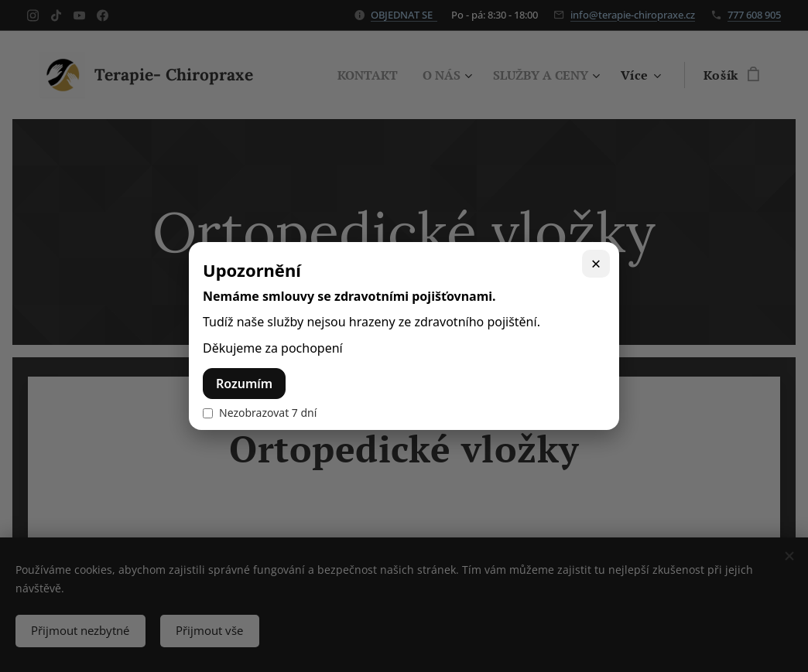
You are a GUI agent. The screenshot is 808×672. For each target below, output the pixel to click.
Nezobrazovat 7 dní (260, 413)
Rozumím (244, 383)
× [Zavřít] (596, 263)
